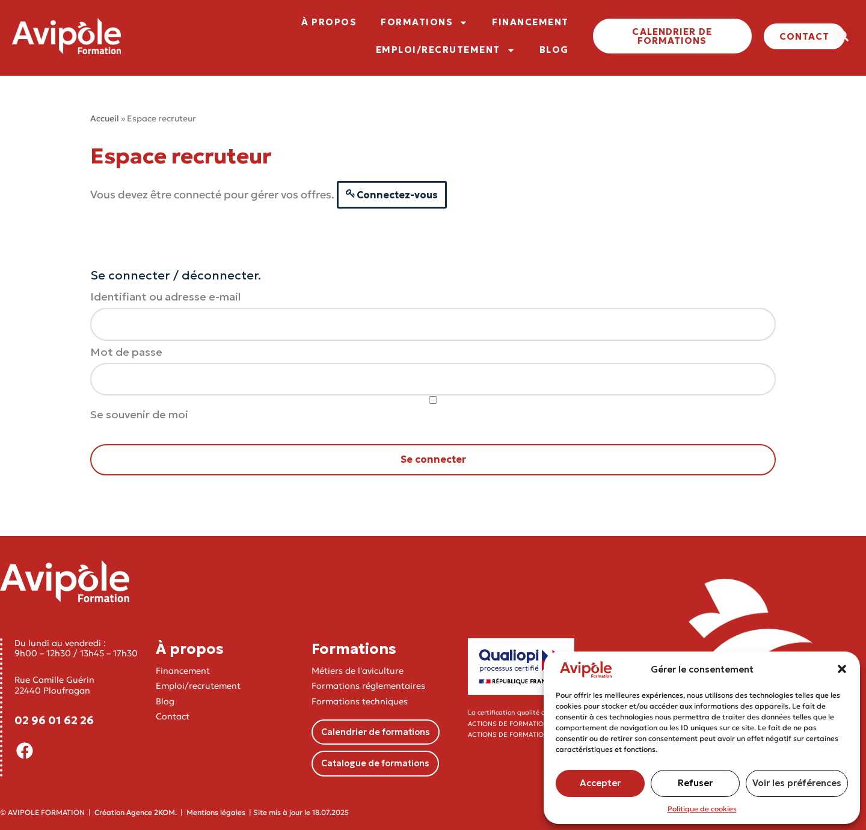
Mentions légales (215, 812)
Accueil (104, 118)
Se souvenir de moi (433, 408)
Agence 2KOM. (151, 812)
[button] (842, 669)
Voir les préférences (796, 783)
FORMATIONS (424, 22)
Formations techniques (360, 701)
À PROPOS (329, 22)
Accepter (600, 783)
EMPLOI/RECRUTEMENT (445, 50)
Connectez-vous (397, 195)
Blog (165, 701)
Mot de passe (126, 352)
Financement (183, 670)
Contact (172, 716)
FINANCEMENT (530, 22)
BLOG (554, 49)
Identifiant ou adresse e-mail (165, 297)
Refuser (695, 783)
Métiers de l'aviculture (358, 670)
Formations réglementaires (368, 685)
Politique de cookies (702, 808)
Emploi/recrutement (198, 685)
